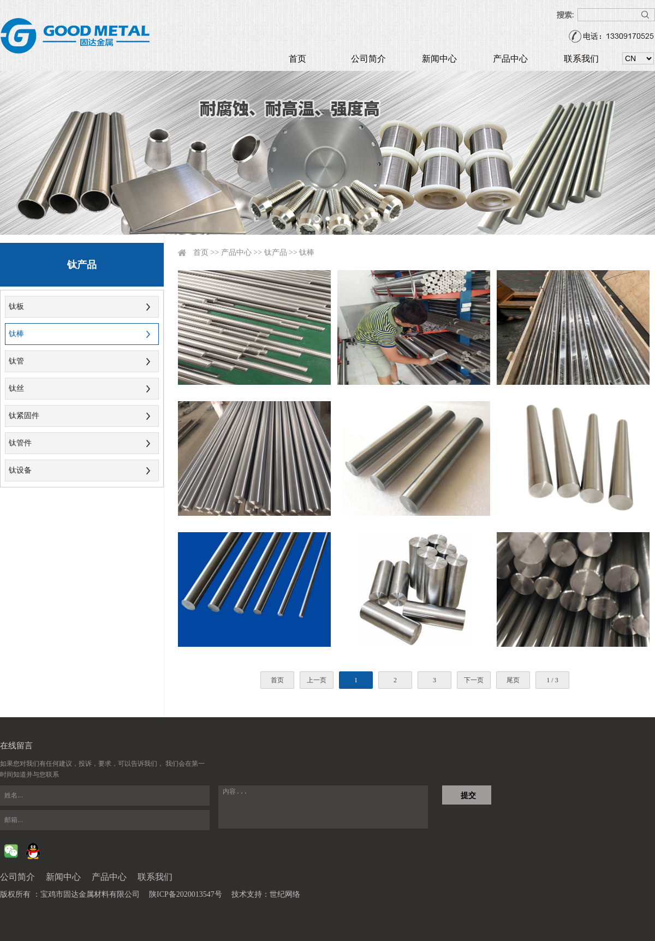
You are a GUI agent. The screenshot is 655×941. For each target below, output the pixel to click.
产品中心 (510, 58)
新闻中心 (439, 58)
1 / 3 (552, 680)
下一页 (474, 680)
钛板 (16, 306)
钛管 (16, 361)
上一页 (316, 680)
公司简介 (368, 58)
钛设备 (20, 470)
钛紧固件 (24, 416)
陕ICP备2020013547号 (185, 894)
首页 (297, 58)
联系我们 (581, 58)
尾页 (513, 680)
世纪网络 (285, 894)
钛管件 (20, 443)
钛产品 (275, 252)
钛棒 (16, 334)
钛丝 (16, 388)
